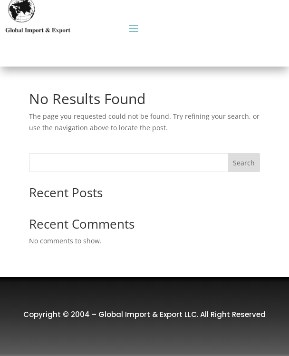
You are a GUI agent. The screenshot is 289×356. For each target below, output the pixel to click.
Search (244, 162)
